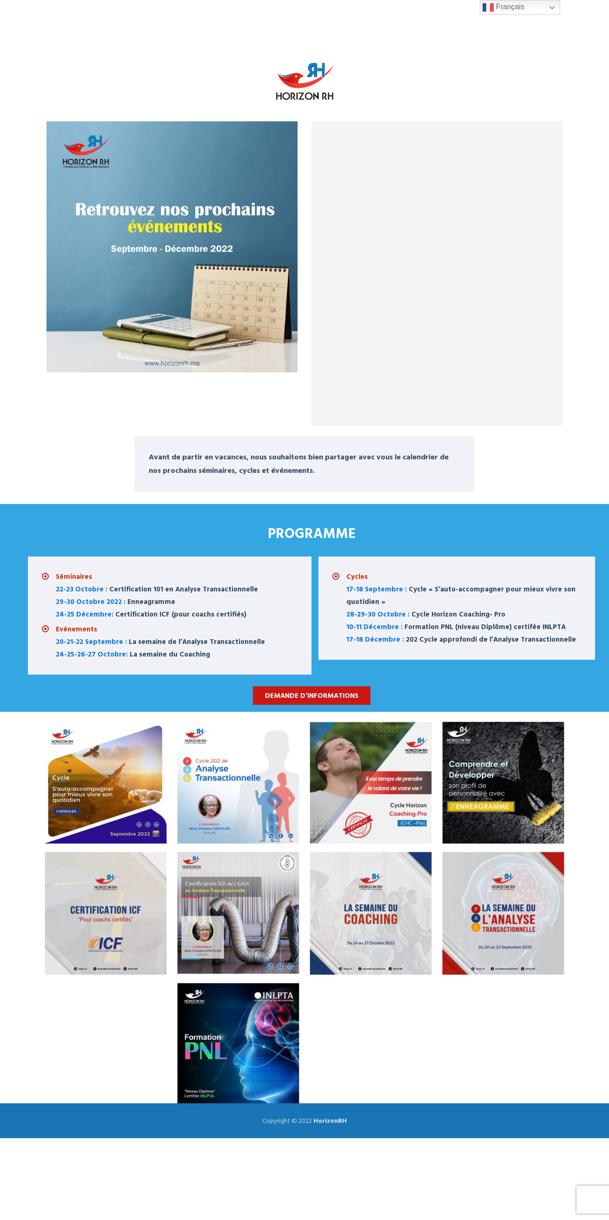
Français (503, 7)
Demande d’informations (311, 696)
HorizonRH (330, 1120)
